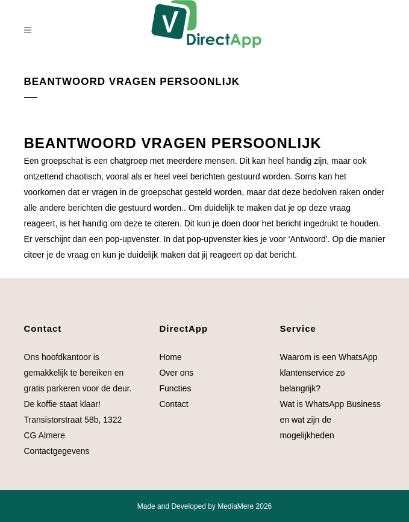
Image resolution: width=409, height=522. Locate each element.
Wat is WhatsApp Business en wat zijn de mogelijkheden (330, 419)
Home (170, 357)
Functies (176, 388)
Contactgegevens (57, 451)
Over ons (176, 373)
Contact (173, 404)
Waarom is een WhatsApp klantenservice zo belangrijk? (328, 372)
